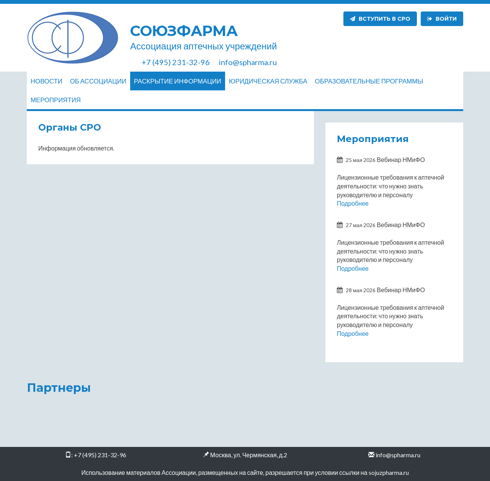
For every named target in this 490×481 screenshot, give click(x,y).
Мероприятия (56, 100)
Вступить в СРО (380, 18)
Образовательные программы (369, 81)
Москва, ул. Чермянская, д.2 (248, 454)
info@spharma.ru (398, 454)
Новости (46, 81)
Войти (442, 18)
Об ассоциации (98, 81)
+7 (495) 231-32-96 (100, 454)
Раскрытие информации (177, 81)
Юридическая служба (268, 81)
